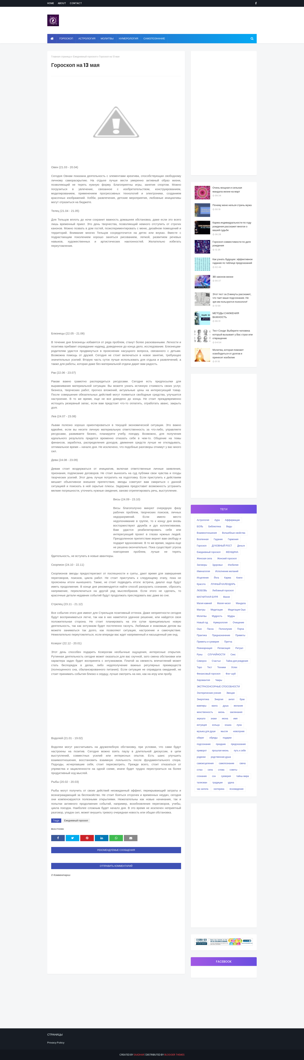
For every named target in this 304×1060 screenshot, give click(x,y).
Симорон (201, 660)
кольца (216, 725)
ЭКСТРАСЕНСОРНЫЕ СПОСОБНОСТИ (218, 686)
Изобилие (233, 564)
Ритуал (239, 648)
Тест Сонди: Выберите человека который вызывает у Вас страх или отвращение (232, 334)
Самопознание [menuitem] (154, 38)
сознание (202, 776)
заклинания (236, 712)
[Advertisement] (116, 291)
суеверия (226, 776)
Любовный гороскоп (223, 590)
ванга (215, 705)
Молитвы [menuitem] (107, 38)
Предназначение (221, 635)
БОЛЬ (200, 526)
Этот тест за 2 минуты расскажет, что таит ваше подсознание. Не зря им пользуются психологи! (231, 298)
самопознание (226, 763)
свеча (242, 763)
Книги (239, 577)
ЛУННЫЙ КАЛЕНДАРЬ (223, 584)
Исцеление (203, 577)
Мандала (241, 603)
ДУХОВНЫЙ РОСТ (222, 545)
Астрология (203, 520)
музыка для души (206, 731)
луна (239, 725)
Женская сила (204, 558)
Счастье (216, 660)
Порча (240, 628)
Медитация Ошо (237, 609)
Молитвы (202, 616)
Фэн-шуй (231, 673)
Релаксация (224, 648)
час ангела (202, 789)
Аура (217, 520)
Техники (221, 667)
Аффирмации (232, 520)
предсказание (238, 744)
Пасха (210, 628)
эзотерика (218, 789)
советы (233, 769)
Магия (226, 596)
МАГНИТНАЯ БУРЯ (207, 596)
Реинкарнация (204, 648)
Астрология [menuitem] (86, 38)
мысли (224, 731)
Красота (201, 584)
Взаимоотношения (207, 532)
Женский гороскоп (227, 558)
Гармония (233, 539)
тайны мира (242, 776)
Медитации (217, 609)
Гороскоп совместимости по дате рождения (231, 244)
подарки (227, 737)
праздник (221, 744)
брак (242, 699)
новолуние (238, 731)
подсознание (204, 744)
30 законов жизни (222, 277)
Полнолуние (225, 628)
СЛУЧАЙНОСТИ (216, 654)
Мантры (201, 609)
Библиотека (214, 526)
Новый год (202, 622)
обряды (213, 737)
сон (214, 776)
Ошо (199, 628)
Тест (209, 667)
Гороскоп (201, 545)
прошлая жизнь (220, 750)
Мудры (231, 616)
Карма (227, 577)
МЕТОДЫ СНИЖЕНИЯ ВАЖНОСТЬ (225, 315)
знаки (214, 718)
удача (231, 782)
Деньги (241, 545)
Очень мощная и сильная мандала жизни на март (227, 189)
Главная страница (61, 56)
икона (225, 718)
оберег (200, 737)
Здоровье (217, 564)
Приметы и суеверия (208, 641)
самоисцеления (205, 763)
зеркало (201, 718)
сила (210, 769)
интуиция (202, 725)
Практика (202, 635)
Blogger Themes (174, 1054)
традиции (217, 782)
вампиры (201, 705)
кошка (228, 725)
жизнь (221, 712)
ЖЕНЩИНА (232, 552)
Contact (76, 3)
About (62, 3)
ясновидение (237, 789)
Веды (229, 526)
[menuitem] (52, 38)
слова (221, 769)
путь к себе (240, 750)
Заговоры (202, 564)
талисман (202, 782)
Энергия (218, 699)
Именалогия (203, 571)
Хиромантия (203, 680)
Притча (228, 641)
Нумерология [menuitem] (128, 38)
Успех (234, 667)
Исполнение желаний (226, 571)
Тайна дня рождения (237, 660)
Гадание (218, 539)
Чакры (218, 680)
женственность (205, 712)
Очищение (238, 622)
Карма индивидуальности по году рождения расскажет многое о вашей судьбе (231, 226)
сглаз (199, 769)
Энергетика (203, 699)
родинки (201, 757)
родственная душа (221, 757)
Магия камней (204, 603)
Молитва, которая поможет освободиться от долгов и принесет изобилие (228, 353)
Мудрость (217, 616)
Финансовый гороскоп (208, 673)
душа (225, 705)
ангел (232, 699)
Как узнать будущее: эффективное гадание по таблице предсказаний (232, 261)
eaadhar (139, 1054)
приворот (202, 750)
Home (50, 3)
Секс (233, 654)
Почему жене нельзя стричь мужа (232, 205)
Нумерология (220, 622)
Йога (216, 577)
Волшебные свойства (233, 532)
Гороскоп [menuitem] (66, 38)
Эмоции (230, 693)
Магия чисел (224, 603)
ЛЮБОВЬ (202, 590)
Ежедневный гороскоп (85, 56)
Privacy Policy (55, 1042)
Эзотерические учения (209, 693)
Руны (199, 654)
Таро (199, 667)
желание (238, 705)
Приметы (240, 635)
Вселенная (202, 539)
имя (235, 718)
